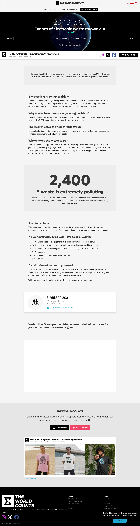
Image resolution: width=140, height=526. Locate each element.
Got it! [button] (120, 520)
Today (84, 38)
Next (131, 38)
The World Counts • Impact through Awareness (33, 53)
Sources (9, 38)
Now (48, 307)
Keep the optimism (109, 506)
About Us (106, 499)
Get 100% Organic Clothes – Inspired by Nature (56, 439)
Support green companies (111, 508)
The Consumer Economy (75, 501)
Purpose (70, 508)
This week (76, 38)
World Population (73, 499)
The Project (107, 503)
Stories (70, 506)
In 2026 (56, 38)
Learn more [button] (132, 516)
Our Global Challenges (74, 503)
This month (65, 38)
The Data (106, 501)
